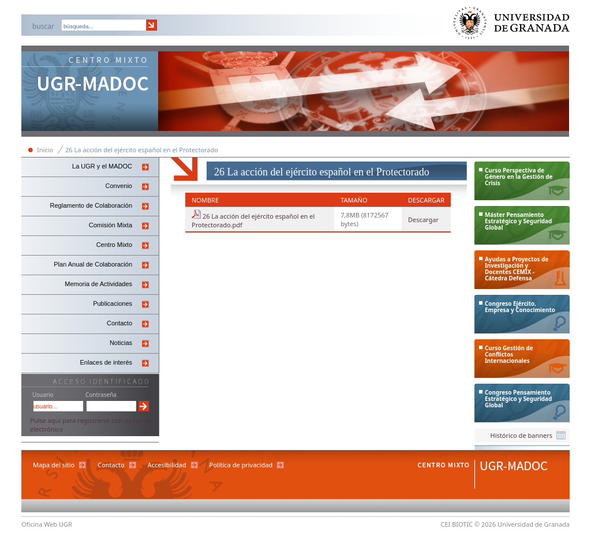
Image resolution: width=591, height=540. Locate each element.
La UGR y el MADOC (102, 166)
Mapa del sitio (53, 464)
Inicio (45, 149)
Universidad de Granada (512, 26)
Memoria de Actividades (98, 283)
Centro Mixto (114, 244)
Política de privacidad (241, 464)
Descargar (423, 219)
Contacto (119, 323)
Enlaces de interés (106, 362)
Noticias (121, 342)
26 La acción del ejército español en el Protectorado (141, 149)
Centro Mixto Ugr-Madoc (90, 92)
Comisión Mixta (110, 225)
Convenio (119, 185)
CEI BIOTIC (457, 524)
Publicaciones (112, 303)
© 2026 (485, 524)
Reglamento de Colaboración (91, 205)
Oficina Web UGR (46, 524)
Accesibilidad (167, 464)
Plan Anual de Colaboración (93, 264)
